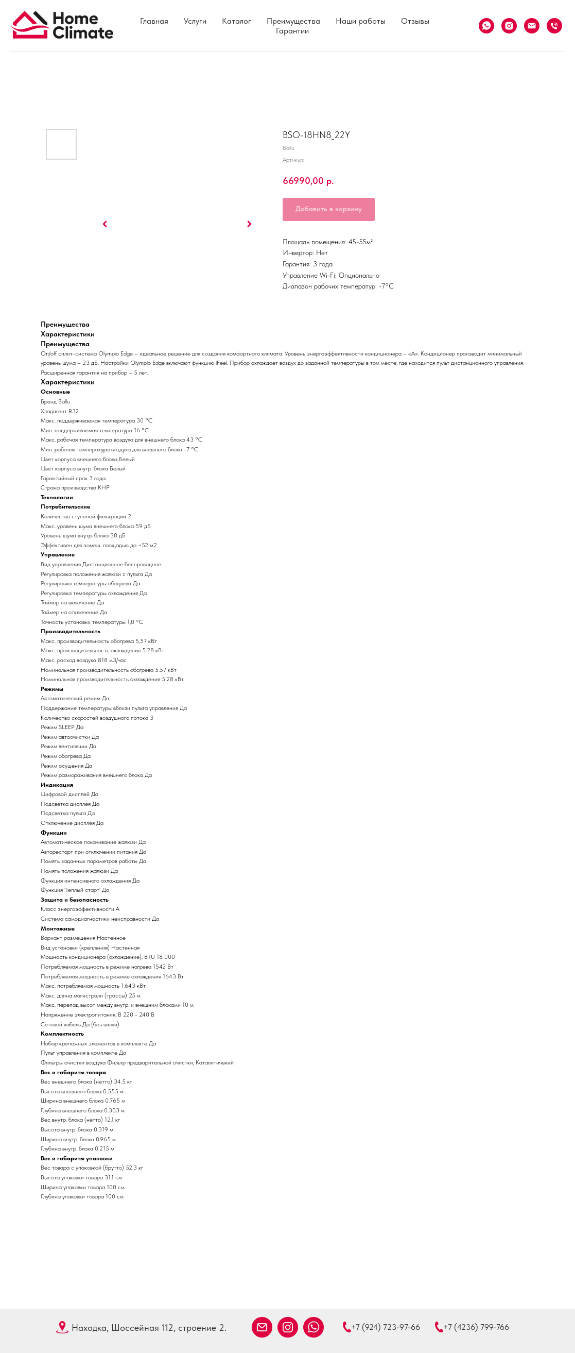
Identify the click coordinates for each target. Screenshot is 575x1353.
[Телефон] (554, 25)
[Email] (531, 25)
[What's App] (486, 25)
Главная (154, 21)
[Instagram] (509, 25)
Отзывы (415, 21)
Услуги (195, 21)
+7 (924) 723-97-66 (385, 1327)
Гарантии (292, 31)
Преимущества (293, 21)
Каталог (236, 21)
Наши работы (361, 21)
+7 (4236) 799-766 (476, 1327)
